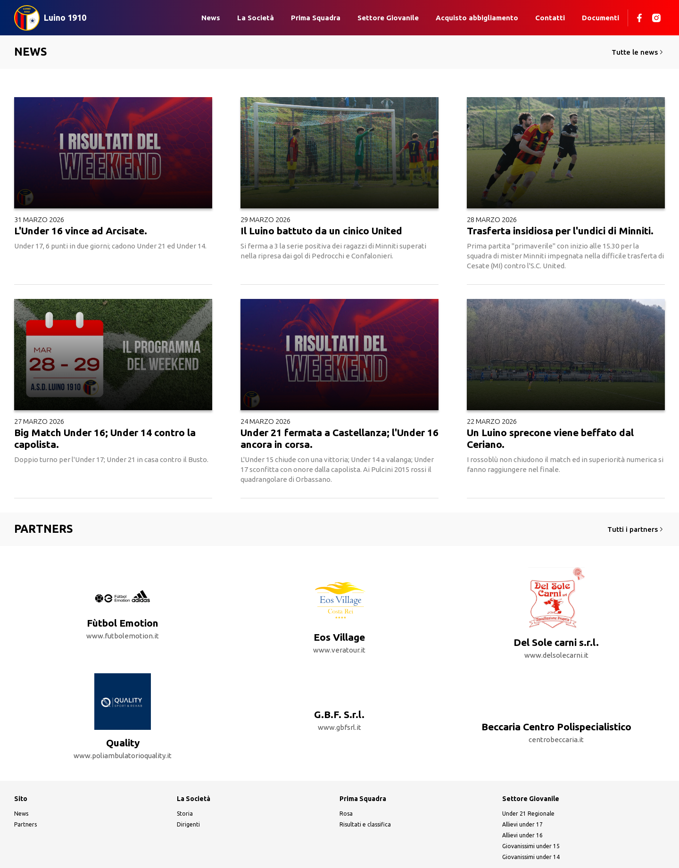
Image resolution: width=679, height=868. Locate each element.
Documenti (600, 18)
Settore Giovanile (388, 18)
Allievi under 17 (522, 792)
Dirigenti (188, 792)
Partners (25, 792)
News (210, 18)
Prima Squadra (315, 18)
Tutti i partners (636, 529)
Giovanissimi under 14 (531, 824)
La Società (255, 18)
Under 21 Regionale (528, 781)
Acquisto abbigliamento (477, 18)
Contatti (550, 18)
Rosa (346, 781)
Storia (185, 781)
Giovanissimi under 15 (531, 813)
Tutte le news (638, 52)
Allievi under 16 (522, 803)
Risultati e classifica (365, 792)
